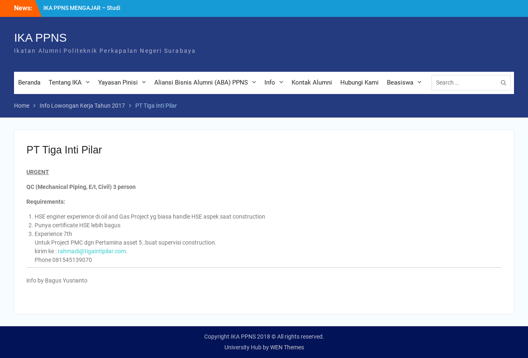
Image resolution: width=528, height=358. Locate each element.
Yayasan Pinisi (118, 82)
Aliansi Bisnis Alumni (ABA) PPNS (201, 82)
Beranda (29, 82)
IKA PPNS (40, 37)
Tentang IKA (65, 82)
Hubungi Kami (359, 82)
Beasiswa (400, 82)
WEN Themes (287, 347)
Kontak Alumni (312, 82)
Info (269, 82)
